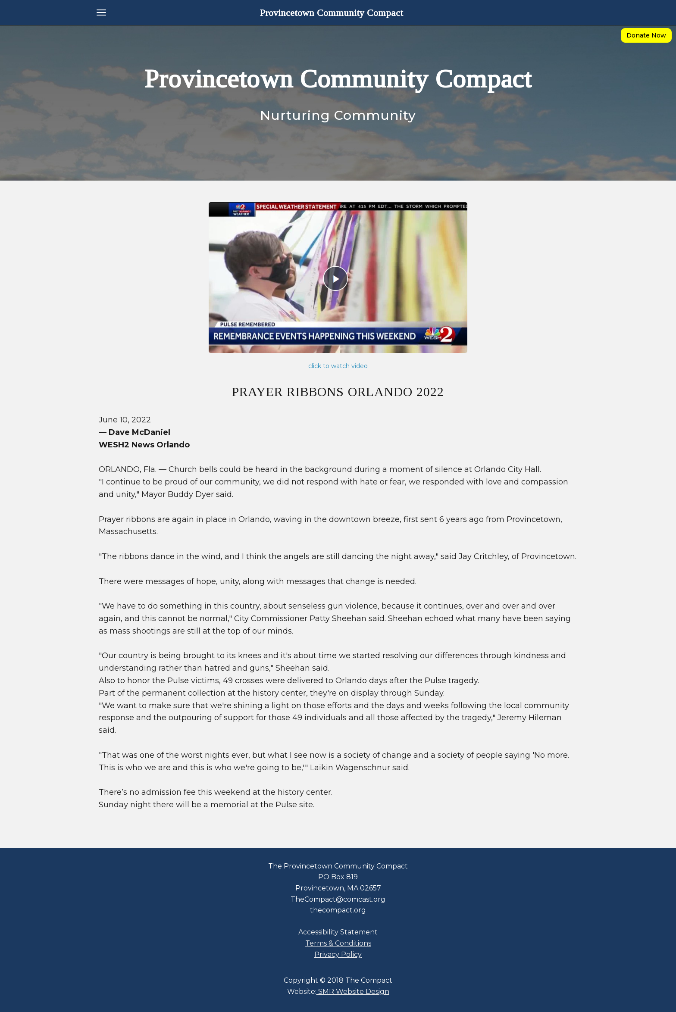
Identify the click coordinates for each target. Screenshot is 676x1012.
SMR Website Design (352, 991)
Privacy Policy (338, 954)
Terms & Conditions (338, 943)
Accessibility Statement (338, 932)
